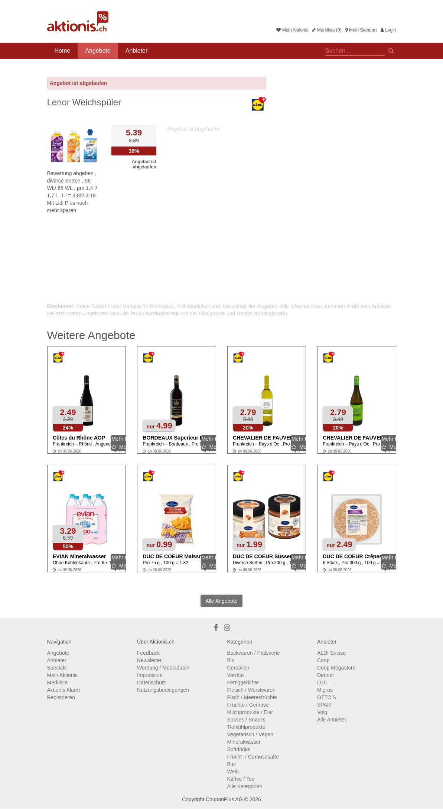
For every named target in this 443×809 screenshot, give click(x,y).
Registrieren (61, 697)
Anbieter (137, 50)
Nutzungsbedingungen (163, 690)
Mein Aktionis (292, 30)
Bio (231, 660)
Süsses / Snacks (246, 720)
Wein (233, 772)
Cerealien (238, 668)
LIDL (322, 682)
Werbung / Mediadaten (163, 668)
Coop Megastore (336, 668)
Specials (57, 668)
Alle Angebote (221, 601)
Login (388, 30)
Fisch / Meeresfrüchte (252, 697)
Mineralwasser (244, 742)
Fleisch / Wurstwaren (251, 690)
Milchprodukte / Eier (250, 712)
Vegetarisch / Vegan (250, 734)
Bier (232, 764)
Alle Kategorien (245, 786)
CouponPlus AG (224, 799)
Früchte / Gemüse (248, 705)
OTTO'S (326, 697)
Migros (325, 690)
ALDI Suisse (331, 653)
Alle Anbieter (331, 720)
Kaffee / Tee (241, 779)
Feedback (148, 653)
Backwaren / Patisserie (253, 653)
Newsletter (149, 660)
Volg (322, 712)
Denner (325, 675)
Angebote (98, 50)
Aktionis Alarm (63, 690)
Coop (323, 660)
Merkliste (57, 682)
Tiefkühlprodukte (246, 727)
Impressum (150, 675)
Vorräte (235, 675)
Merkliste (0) (326, 30)
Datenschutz (151, 682)
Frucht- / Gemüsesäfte (253, 757)
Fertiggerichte (243, 682)
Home (63, 50)
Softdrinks (238, 749)
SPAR (324, 705)
